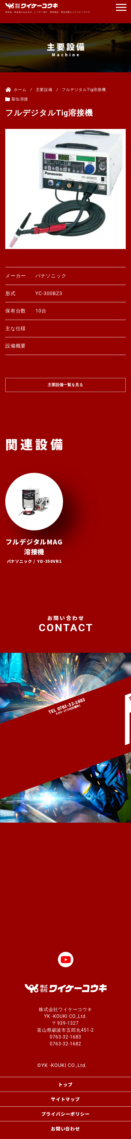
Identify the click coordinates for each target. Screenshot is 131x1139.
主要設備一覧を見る (65, 385)
